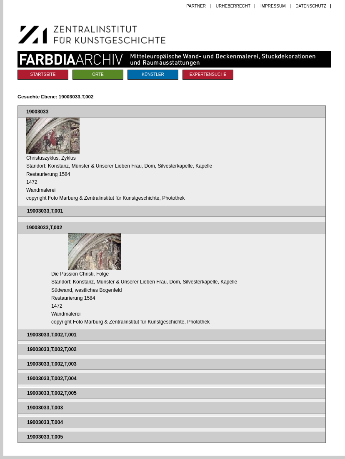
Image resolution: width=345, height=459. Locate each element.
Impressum (273, 6)
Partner (196, 6)
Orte (98, 74)
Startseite (43, 74)
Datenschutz (310, 6)
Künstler (153, 74)
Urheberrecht (233, 6)
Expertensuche (208, 74)
